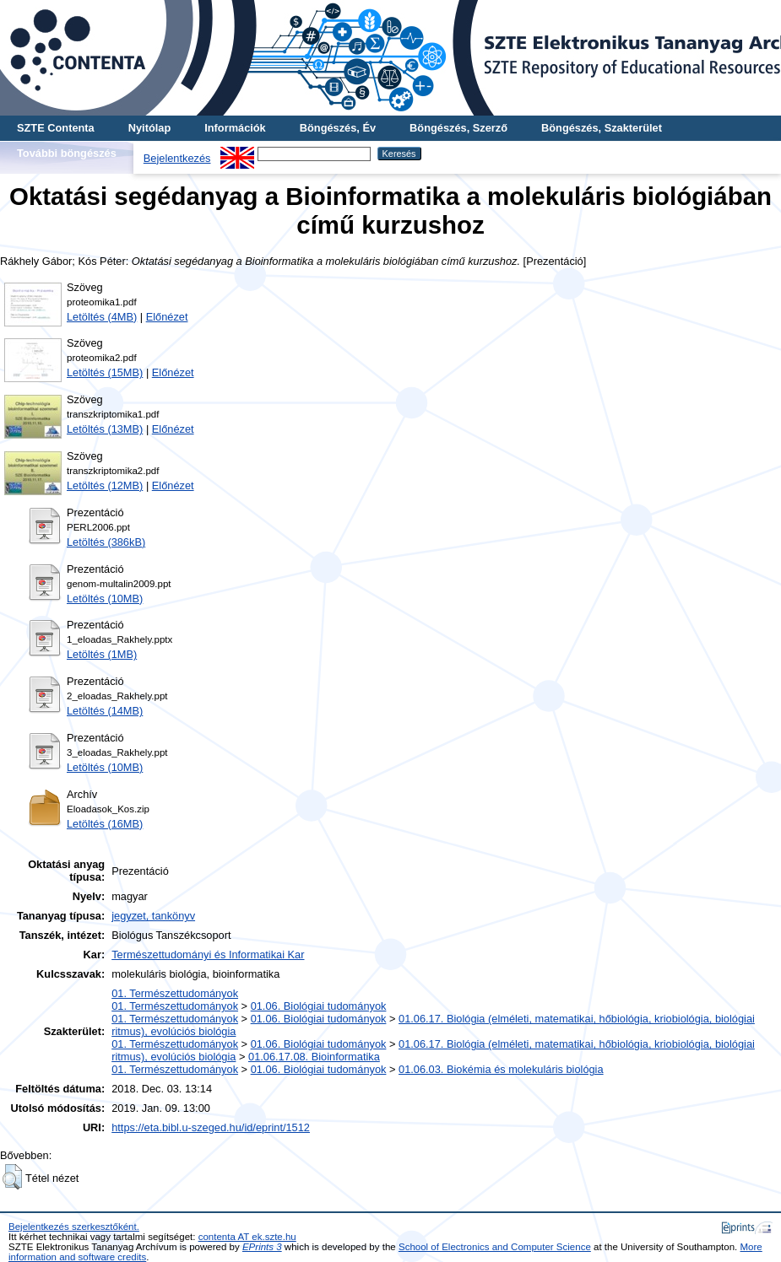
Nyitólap (149, 127)
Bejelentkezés (177, 158)
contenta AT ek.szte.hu (247, 1237)
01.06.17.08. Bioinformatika (314, 1056)
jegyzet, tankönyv (153, 915)
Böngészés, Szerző (458, 127)
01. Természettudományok (174, 993)
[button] (12, 1176)
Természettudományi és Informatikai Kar (207, 954)
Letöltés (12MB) (105, 485)
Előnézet (167, 316)
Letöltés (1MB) (102, 654)
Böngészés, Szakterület (601, 127)
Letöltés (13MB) (105, 429)
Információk (235, 127)
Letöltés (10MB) (105, 598)
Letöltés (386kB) (106, 542)
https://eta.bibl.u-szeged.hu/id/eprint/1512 (210, 1127)
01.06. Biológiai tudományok (319, 1006)
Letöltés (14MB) (105, 710)
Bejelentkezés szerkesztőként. (73, 1227)
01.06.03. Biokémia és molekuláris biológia (501, 1069)
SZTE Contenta (56, 127)
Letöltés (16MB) (105, 823)
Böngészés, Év (338, 127)
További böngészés (67, 153)
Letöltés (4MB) (102, 316)
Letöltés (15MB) (105, 372)
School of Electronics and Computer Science (495, 1247)
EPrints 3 (262, 1247)
